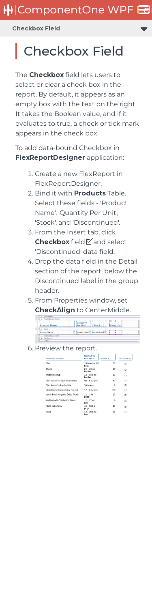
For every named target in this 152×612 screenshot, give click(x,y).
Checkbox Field (36, 28)
